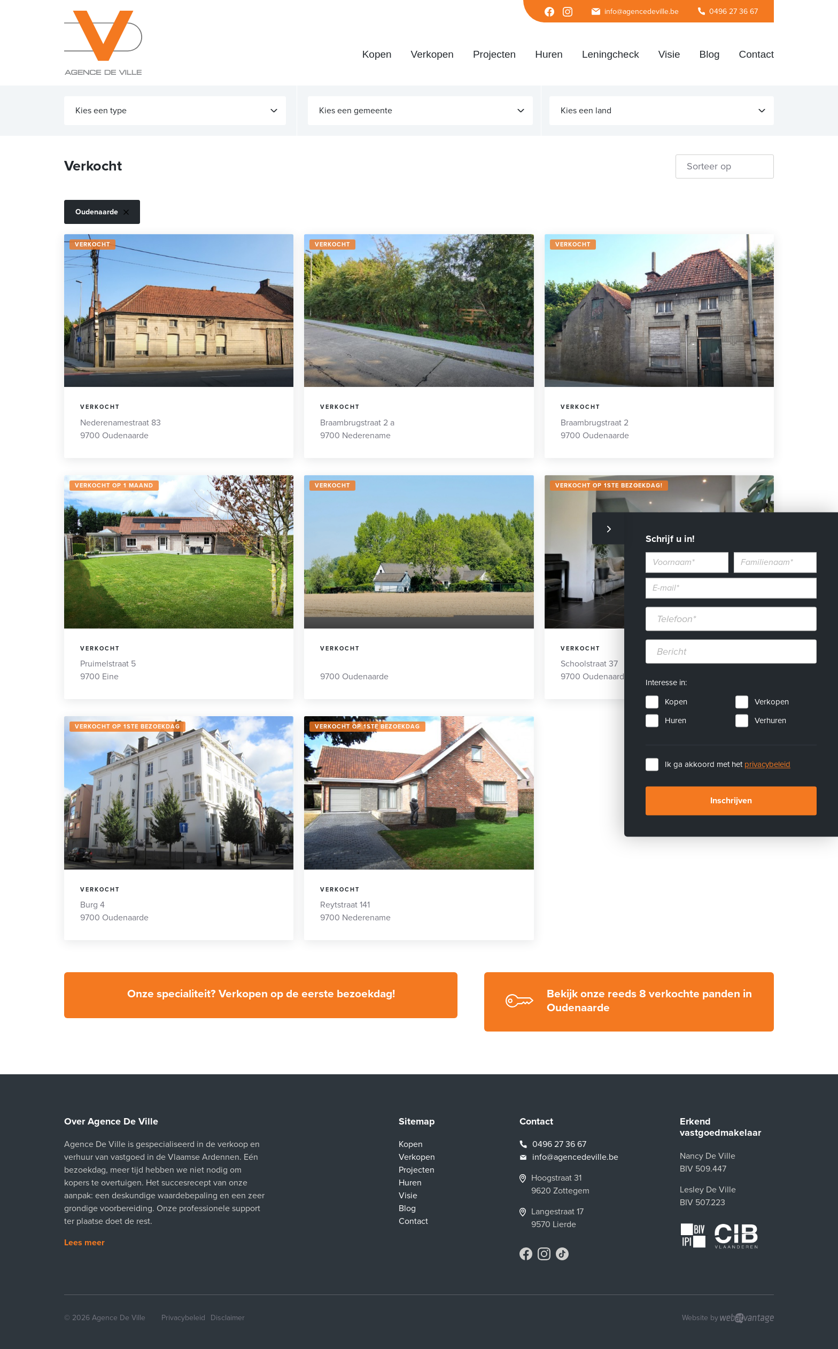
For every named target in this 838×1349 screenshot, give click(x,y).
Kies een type (176, 110)
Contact (413, 1221)
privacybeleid (767, 765)
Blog (407, 1208)
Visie (408, 1195)
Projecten (416, 1170)
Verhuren (770, 721)
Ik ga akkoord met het (727, 765)
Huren (675, 721)
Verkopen (772, 702)
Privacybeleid (183, 1317)
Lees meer (84, 1242)
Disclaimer (228, 1317)
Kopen (676, 702)
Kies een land (663, 110)
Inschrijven (731, 801)
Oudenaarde (102, 211)
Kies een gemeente (421, 110)
